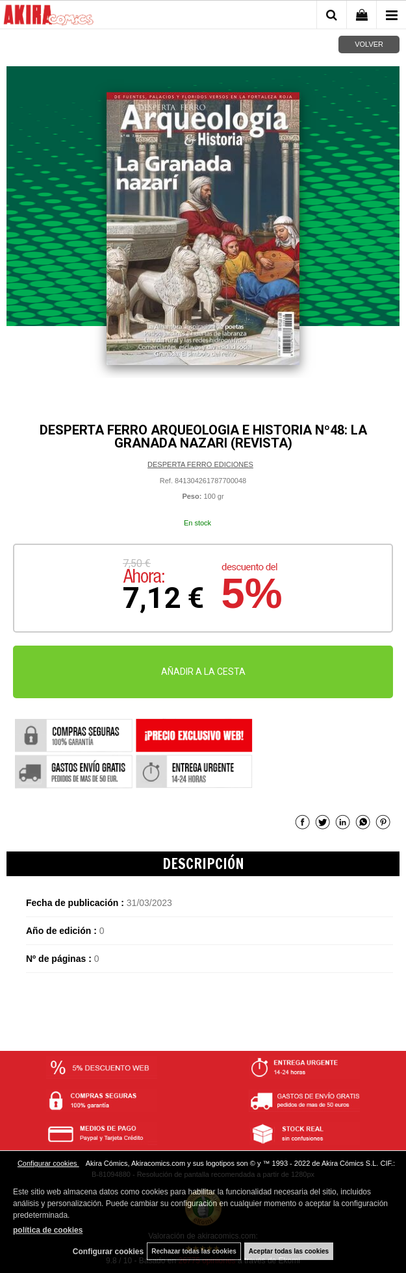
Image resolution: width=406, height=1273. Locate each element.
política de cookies (47, 1230)
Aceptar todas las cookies (289, 1251)
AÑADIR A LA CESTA (203, 671)
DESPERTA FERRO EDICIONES (200, 464)
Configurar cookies (48, 1163)
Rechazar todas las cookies (193, 1251)
